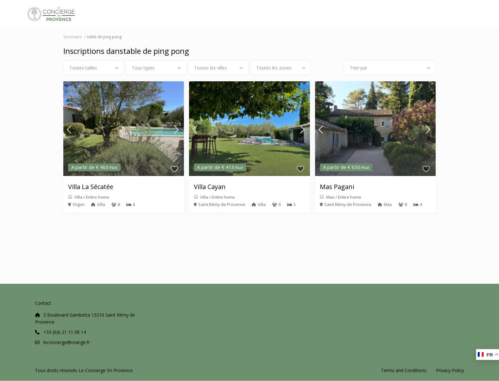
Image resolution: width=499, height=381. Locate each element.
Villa (78, 197)
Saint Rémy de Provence (221, 204)
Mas (330, 197)
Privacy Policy (450, 370)
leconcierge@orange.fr (66, 342)
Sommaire (72, 37)
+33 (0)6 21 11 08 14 (64, 332)
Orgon (79, 204)
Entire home (97, 197)
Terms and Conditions (403, 370)
